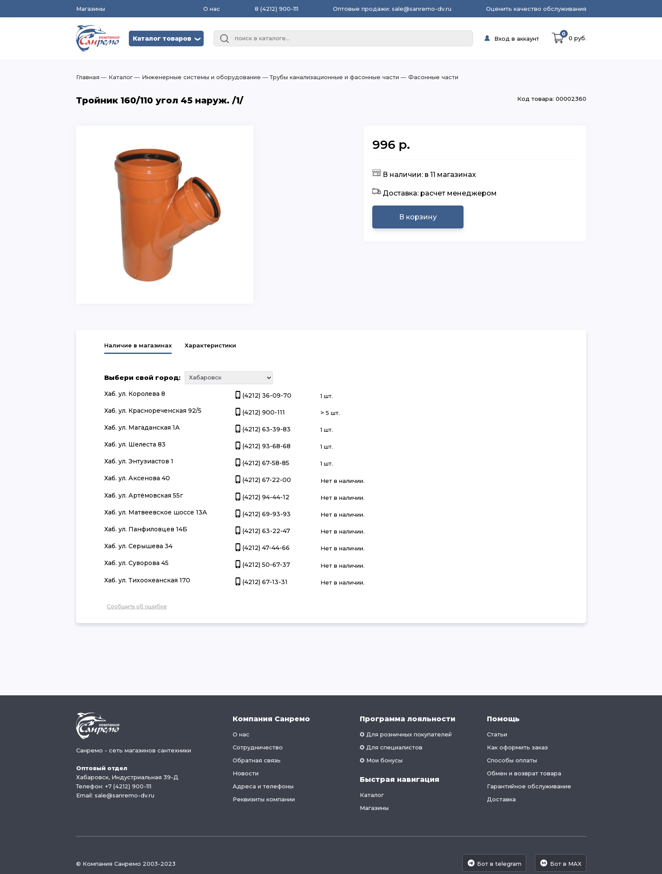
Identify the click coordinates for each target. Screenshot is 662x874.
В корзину (418, 217)
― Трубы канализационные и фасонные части (330, 77)
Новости (246, 773)
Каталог (372, 794)
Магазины (90, 9)
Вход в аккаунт (516, 38)
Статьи (497, 734)
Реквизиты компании (264, 799)
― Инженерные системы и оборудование (197, 77)
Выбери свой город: (142, 377)
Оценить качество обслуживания (536, 8)
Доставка (501, 799)
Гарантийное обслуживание (529, 786)
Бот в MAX (560, 863)
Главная (87, 77)
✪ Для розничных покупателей (406, 734)
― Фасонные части (428, 77)
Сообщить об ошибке (137, 606)
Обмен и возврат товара (524, 773)
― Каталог (116, 77)
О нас (211, 8)
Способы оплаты (512, 760)
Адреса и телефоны (263, 786)
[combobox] (343, 38)
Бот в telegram (494, 863)
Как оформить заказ (517, 747)
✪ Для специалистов (391, 747)
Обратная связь (257, 760)
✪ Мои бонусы (381, 760)
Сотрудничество (258, 747)
